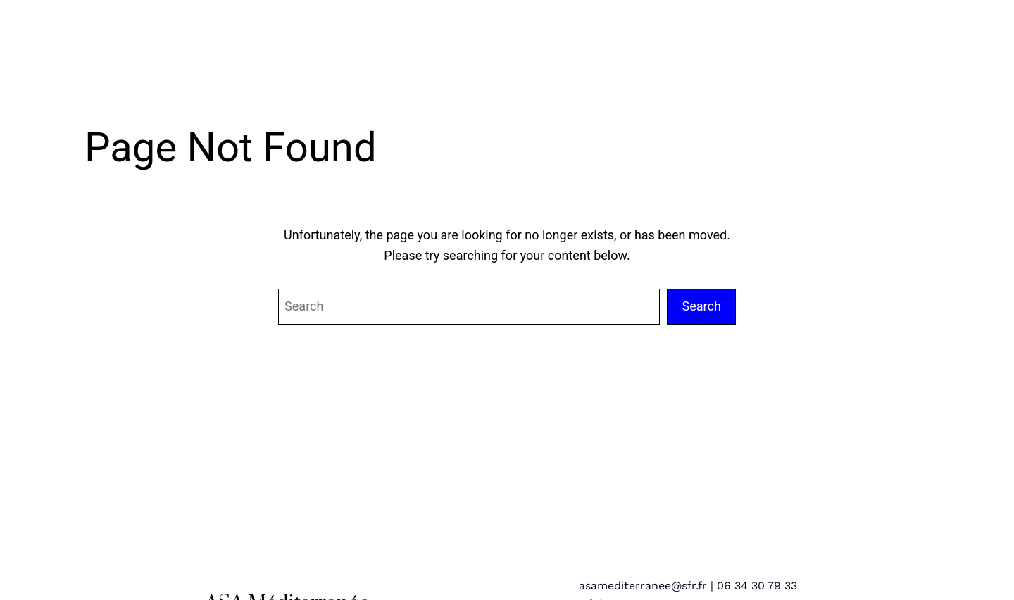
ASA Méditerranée (207, 35)
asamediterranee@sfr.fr (643, 585)
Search (701, 306)
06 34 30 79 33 (757, 585)
